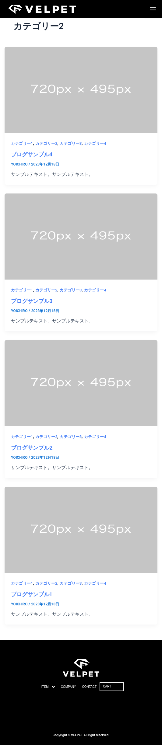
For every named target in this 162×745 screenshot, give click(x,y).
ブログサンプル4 (31, 154)
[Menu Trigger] (152, 9)
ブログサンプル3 (31, 301)
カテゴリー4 (95, 143)
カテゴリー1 (22, 143)
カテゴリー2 (46, 143)
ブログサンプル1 (31, 594)
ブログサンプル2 (31, 447)
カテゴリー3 (71, 143)
